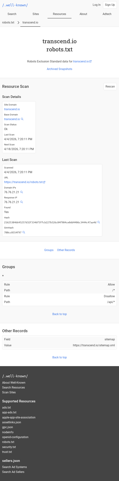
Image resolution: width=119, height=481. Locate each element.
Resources (59, 14)
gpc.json (7, 427)
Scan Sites (9, 392)
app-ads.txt (9, 412)
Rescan (110, 86)
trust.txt (7, 452)
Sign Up (110, 4)
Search (12, 14)
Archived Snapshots (59, 69)
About (83, 14)
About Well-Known (13, 382)
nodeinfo (8, 432)
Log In (97, 4)
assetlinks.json (11, 422)
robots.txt (8, 22)
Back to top (59, 314)
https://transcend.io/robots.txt (25, 182)
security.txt (9, 447)
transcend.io (30, 22)
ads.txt (6, 407)
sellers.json (11, 461)
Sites (36, 14)
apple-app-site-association (18, 417)
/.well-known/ (15, 376)
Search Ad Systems (14, 467)
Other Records (66, 250)
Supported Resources (18, 401)
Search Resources (13, 387)
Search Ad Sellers (13, 472)
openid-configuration (15, 437)
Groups (48, 250)
